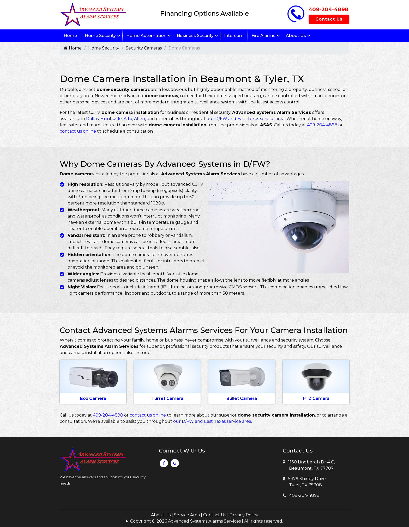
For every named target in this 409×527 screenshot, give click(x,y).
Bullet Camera (241, 398)
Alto (128, 118)
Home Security (100, 35)
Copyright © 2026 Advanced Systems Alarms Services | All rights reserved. (206, 521)
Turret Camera (167, 398)
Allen (139, 118)
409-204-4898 (328, 9)
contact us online (78, 131)
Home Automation (146, 35)
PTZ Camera (316, 398)
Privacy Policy (244, 514)
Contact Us (328, 19)
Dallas (92, 118)
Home (70, 35)
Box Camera (93, 398)
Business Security (195, 35)
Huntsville (111, 118)
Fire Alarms (263, 35)
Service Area (187, 514)
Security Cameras (144, 48)
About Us (296, 35)
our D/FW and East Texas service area (246, 118)
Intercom (234, 35)
